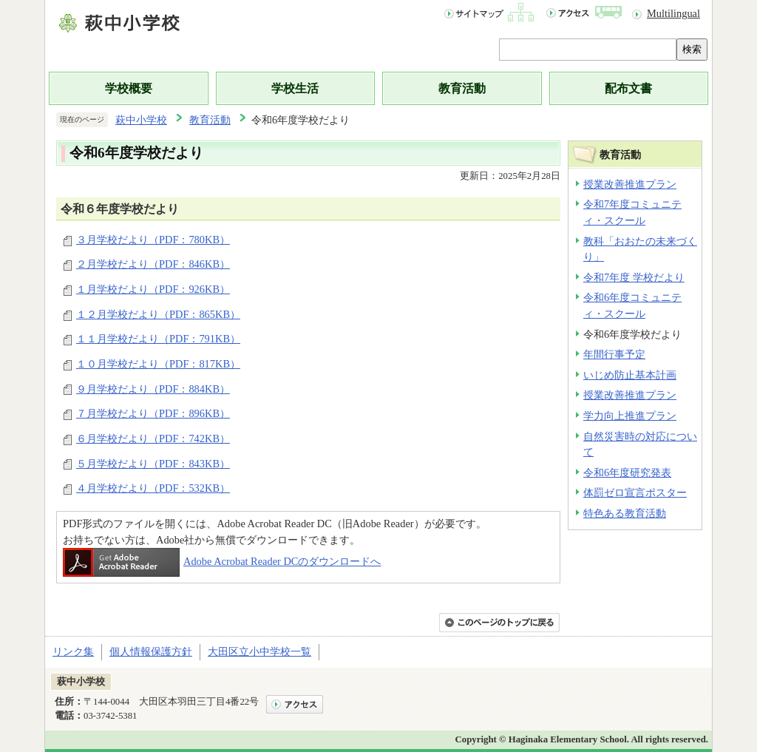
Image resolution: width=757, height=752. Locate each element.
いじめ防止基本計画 (629, 375)
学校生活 (295, 88)
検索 (692, 49)
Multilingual (673, 13)
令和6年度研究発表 (627, 472)
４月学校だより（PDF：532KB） (153, 488)
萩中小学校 (141, 120)
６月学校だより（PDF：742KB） (153, 438)
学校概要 (128, 88)
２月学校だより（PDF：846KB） (153, 264)
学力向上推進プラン (629, 415)
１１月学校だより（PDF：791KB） (158, 339)
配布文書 (628, 88)
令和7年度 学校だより (634, 277)
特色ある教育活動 (624, 513)
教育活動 (462, 88)
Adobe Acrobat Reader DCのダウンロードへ (222, 561)
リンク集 (73, 651)
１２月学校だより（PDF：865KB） (158, 314)
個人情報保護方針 (150, 651)
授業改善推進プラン (629, 184)
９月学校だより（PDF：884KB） (153, 389)
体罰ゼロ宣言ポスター (635, 492)
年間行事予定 (614, 354)
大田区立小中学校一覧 (259, 651)
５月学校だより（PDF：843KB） (153, 464)
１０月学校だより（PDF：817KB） (158, 364)
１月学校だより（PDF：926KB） (153, 289)
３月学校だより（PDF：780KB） (153, 239)
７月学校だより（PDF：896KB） (153, 413)
